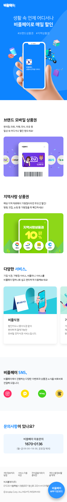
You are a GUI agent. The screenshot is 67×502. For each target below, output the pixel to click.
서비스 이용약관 (22, 474)
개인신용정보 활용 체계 (55, 474)
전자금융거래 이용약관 (38, 474)
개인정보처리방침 (9, 474)
